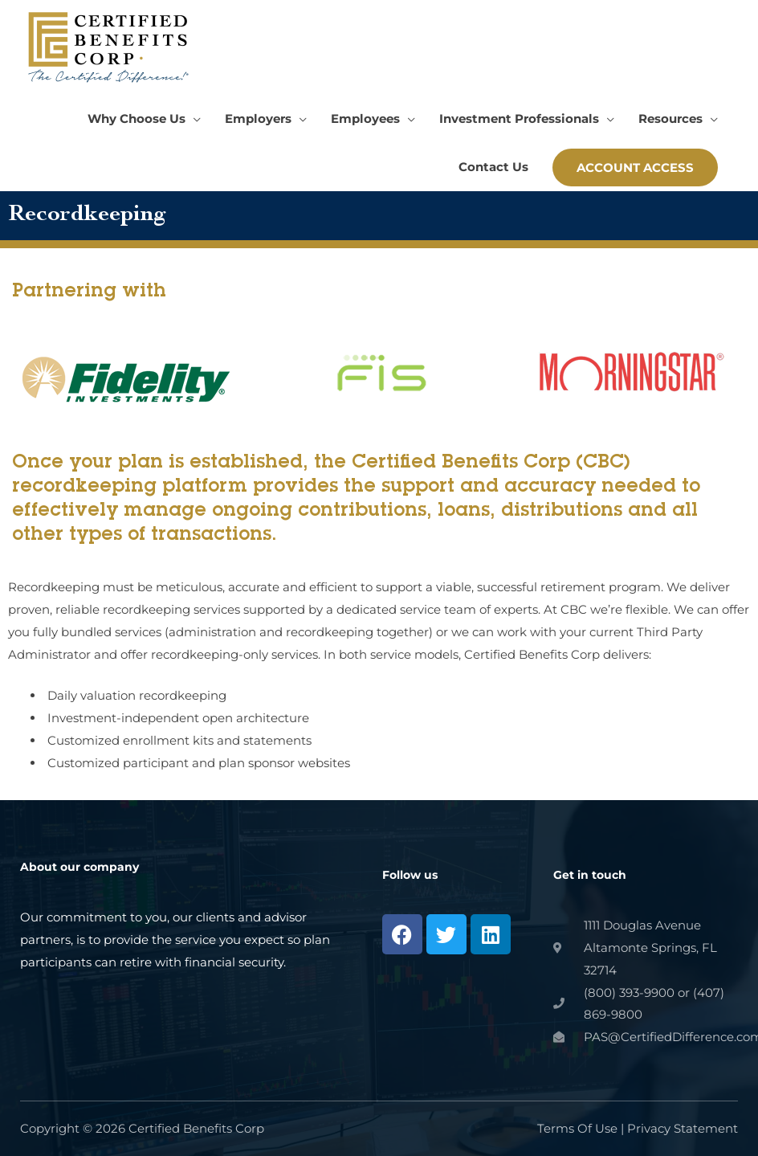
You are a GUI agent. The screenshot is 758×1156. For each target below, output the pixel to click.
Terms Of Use (577, 1128)
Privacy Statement (682, 1128)
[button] (144, 119)
